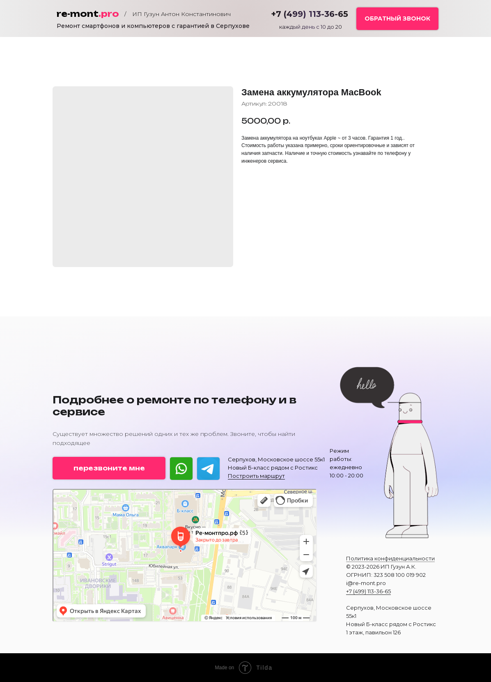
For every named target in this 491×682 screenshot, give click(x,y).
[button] (397, 18)
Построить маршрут (256, 475)
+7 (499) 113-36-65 (368, 591)
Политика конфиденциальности (390, 558)
